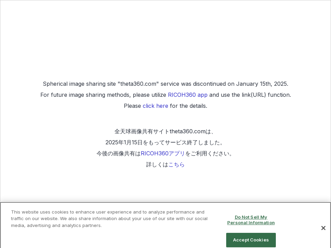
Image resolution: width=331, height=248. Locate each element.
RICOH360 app (188, 94)
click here (155, 105)
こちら (176, 164)
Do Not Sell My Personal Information (251, 223)
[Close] (323, 231)
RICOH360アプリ (163, 153)
